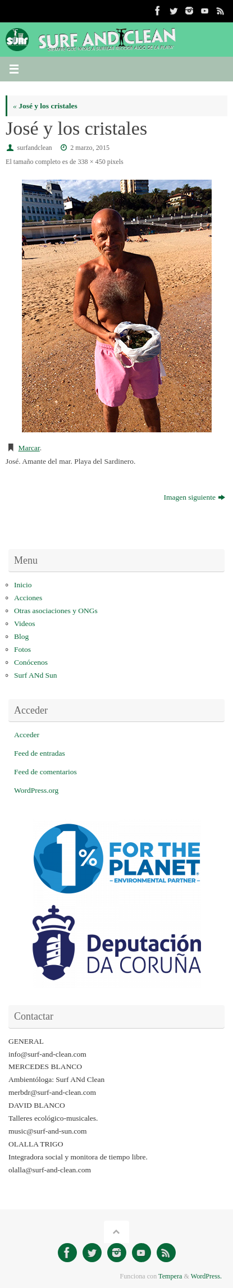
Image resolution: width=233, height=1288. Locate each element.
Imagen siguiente (194, 497)
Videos (24, 623)
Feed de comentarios (45, 772)
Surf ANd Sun (35, 675)
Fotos (22, 649)
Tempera (170, 1276)
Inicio (23, 585)
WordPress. (206, 1276)
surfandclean (34, 148)
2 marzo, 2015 (89, 148)
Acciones (28, 597)
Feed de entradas (39, 753)
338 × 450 (91, 162)
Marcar (29, 448)
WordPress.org (36, 790)
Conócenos (31, 662)
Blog (21, 636)
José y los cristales (45, 106)
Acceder (26, 734)
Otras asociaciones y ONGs (56, 610)
